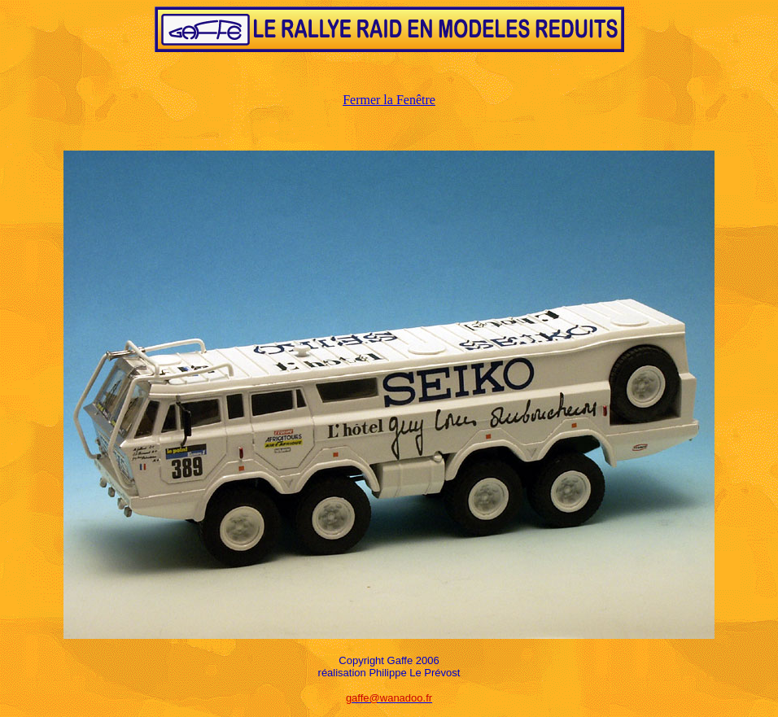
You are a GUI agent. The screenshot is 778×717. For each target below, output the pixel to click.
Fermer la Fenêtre (389, 100)
